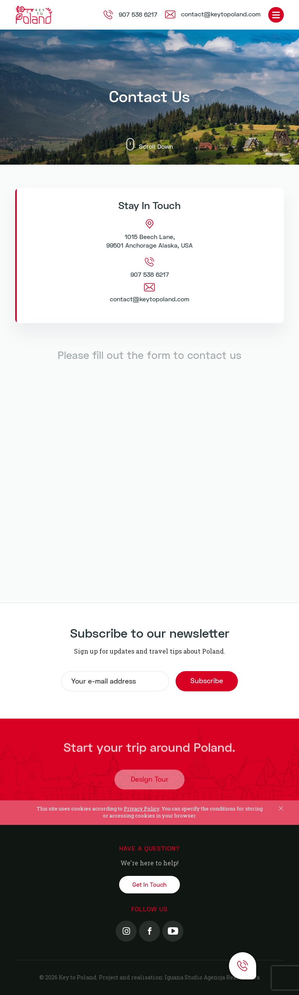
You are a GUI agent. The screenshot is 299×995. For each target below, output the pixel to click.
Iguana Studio (183, 977)
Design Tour (150, 782)
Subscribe (206, 681)
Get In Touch (149, 885)
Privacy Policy (141, 808)
